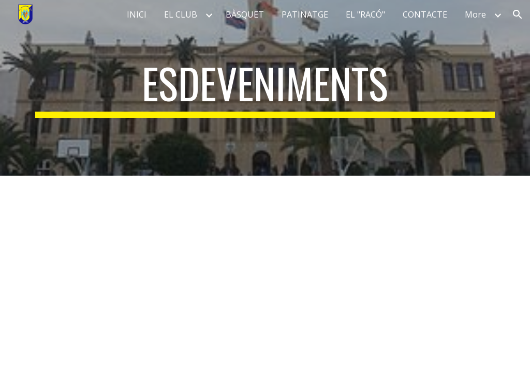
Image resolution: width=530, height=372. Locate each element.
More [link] (475, 14)
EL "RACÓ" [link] (365, 14)
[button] (517, 14)
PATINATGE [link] (305, 14)
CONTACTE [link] (425, 14)
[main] (265, 88)
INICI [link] (136, 14)
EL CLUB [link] (180, 14)
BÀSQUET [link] (245, 14)
